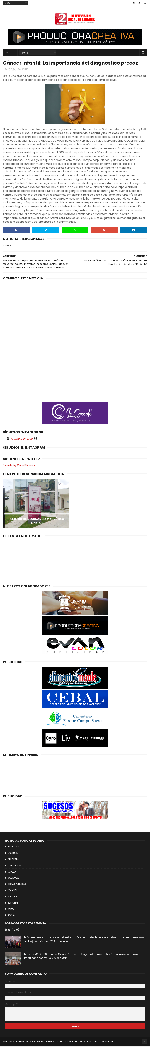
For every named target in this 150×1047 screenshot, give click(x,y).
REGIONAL (13, 903)
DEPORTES (13, 859)
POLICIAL (12, 891)
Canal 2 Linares (22, 439)
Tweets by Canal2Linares (19, 466)
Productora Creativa (102, 1042)
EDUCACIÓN (14, 866)
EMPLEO (12, 872)
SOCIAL (12, 915)
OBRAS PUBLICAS (17, 884)
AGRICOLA (13, 847)
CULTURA (13, 853)
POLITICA (13, 897)
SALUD (24, 70)
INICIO (10, 52)
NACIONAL (13, 878)
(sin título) (12, 930)
